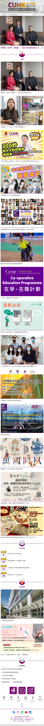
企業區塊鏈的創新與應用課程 (10, 672)
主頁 (34, 14)
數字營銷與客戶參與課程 (9, 679)
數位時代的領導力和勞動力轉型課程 (12, 669)
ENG (42, 14)
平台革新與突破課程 (7, 675)
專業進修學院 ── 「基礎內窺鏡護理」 (12, 682)
